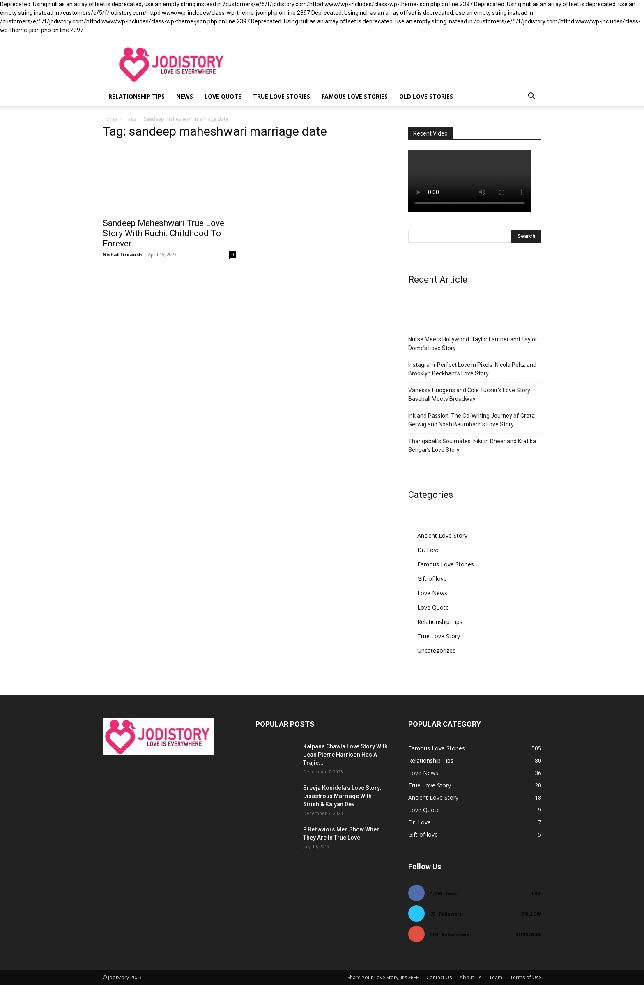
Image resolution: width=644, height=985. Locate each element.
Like (536, 893)
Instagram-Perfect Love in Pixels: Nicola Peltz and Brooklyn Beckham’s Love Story (472, 369)
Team (495, 977)
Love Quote (223, 96)
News (184, 96)
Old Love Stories (426, 96)
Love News (432, 593)
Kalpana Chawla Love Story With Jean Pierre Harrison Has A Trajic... (345, 754)
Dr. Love (428, 550)
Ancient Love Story (442, 535)
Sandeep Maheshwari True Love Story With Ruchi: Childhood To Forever (163, 233)
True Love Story (438, 636)
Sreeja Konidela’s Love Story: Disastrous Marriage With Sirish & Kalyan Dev (342, 796)
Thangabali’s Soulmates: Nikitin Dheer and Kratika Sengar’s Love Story (472, 445)
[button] (531, 97)
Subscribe (528, 934)
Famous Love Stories (355, 96)
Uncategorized (436, 650)
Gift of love (432, 578)
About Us (470, 977)
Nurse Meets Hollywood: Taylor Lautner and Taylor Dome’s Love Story (472, 343)
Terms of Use (525, 977)
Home (110, 118)
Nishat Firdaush (122, 254)
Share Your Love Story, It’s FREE (383, 977)
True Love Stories (281, 96)
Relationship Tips (136, 96)
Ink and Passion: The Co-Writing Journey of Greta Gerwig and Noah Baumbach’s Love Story (471, 420)
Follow (531, 914)
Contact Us (439, 977)
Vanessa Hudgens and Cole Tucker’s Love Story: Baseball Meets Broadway (469, 394)
